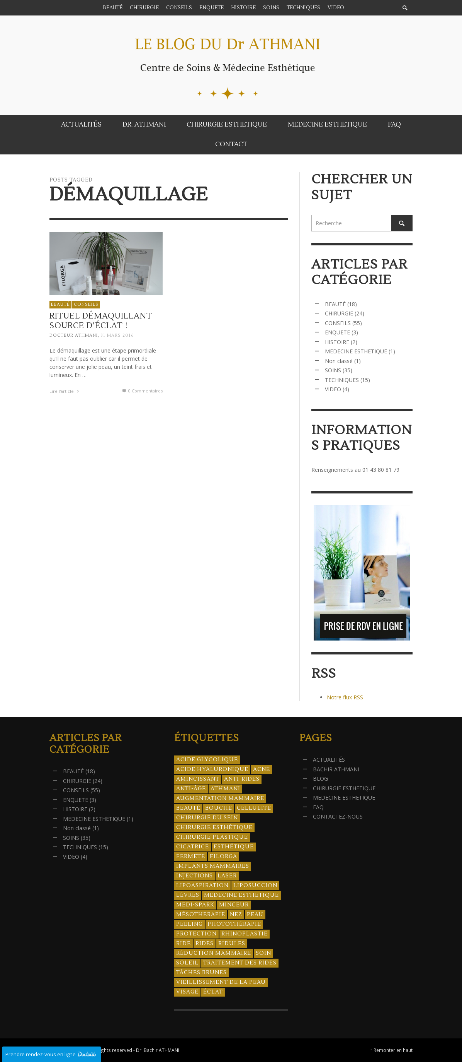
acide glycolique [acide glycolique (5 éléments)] (207, 759)
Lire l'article (65, 393)
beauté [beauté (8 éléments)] (188, 808)
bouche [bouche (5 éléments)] (218, 808)
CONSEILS (86, 306)
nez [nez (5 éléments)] (236, 914)
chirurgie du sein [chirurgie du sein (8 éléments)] (207, 817)
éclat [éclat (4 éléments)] (213, 991)
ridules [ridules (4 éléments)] (231, 943)
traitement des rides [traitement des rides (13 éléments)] (240, 962)
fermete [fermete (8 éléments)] (190, 856)
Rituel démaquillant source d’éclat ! (101, 322)
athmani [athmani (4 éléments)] (225, 788)
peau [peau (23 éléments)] (255, 914)
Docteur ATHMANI (73, 337)
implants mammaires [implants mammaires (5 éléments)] (212, 866)
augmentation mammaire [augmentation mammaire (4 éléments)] (220, 798)
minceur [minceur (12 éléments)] (234, 904)
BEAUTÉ (60, 306)
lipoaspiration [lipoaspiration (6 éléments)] (202, 885)
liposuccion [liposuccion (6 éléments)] (255, 885)
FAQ (318, 807)
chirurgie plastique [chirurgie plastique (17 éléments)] (212, 837)
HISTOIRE (337, 342)
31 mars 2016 (117, 337)
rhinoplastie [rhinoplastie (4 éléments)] (244, 933)
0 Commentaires (142, 393)
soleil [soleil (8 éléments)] (187, 962)
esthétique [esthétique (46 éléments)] (234, 846)
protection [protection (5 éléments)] (196, 933)
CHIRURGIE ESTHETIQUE (344, 788)
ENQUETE (337, 332)
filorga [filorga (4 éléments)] (223, 856)
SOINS (333, 370)
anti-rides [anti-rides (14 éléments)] (242, 779)
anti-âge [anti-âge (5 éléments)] (191, 788)
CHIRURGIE (339, 313)
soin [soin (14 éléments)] (263, 953)
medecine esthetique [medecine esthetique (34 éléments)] (241, 895)
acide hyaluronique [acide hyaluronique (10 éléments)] (212, 769)
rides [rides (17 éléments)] (204, 943)
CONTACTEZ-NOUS (338, 816)
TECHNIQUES (342, 380)
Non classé (339, 361)
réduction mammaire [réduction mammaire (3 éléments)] (213, 953)
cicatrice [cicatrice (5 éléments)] (192, 846)
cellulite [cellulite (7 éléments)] (254, 808)
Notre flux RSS (345, 697)
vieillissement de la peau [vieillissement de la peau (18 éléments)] (221, 982)
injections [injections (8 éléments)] (194, 875)
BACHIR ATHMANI (336, 769)
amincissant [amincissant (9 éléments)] (197, 779)
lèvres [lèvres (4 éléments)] (187, 895)
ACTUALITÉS (329, 759)
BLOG (320, 778)
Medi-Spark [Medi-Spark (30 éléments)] (195, 904)
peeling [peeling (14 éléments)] (189, 924)
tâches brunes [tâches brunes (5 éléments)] (201, 972)
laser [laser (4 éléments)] (227, 875)
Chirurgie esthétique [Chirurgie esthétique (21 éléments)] (214, 827)
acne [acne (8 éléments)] (261, 769)
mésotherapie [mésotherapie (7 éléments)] (200, 914)
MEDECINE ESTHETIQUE (356, 351)
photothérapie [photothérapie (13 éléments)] (234, 924)
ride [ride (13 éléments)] (183, 943)
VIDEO (333, 389)
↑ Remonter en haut (391, 1050)
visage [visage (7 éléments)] (187, 991)
